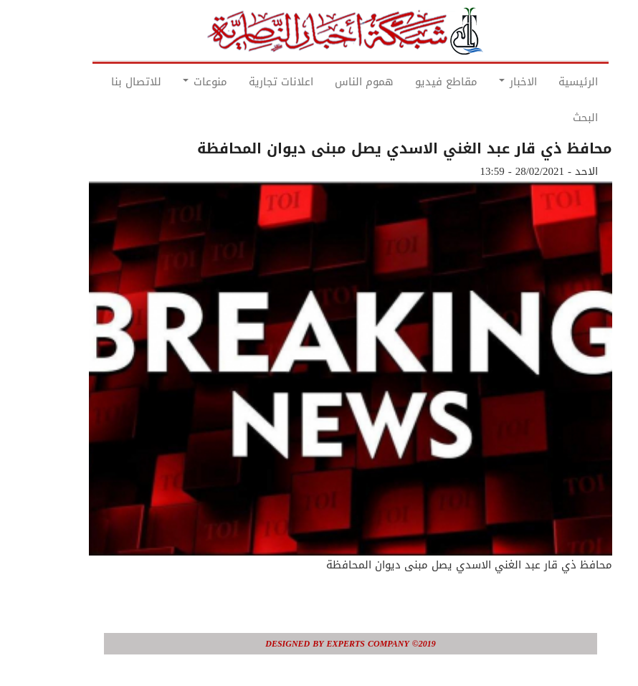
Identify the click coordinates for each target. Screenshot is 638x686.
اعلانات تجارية (249, 82)
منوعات (173, 82)
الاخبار (486, 82)
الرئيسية (546, 82)
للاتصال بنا (105, 82)
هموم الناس (332, 82)
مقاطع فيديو (415, 82)
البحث (553, 118)
